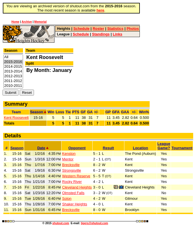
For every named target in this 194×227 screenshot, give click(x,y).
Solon (66, 198)
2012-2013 (13, 76)
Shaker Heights (74, 204)
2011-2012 (13, 81)
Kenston (69, 153)
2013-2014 (13, 71)
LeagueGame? (164, 146)
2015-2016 (13, 62)
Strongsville (71, 170)
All (13, 57)
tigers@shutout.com (94, 223)
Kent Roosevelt (16, 117)
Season (16, 148)
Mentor (67, 159)
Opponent (76, 148)
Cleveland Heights (77, 187)
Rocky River (72, 182)
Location (140, 148)
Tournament (182, 148)
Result (108, 148)
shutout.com (60, 223)
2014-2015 (13, 66)
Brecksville (70, 165)
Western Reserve (76, 176)
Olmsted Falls (73, 193)
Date (42, 148)
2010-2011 (13, 85)
